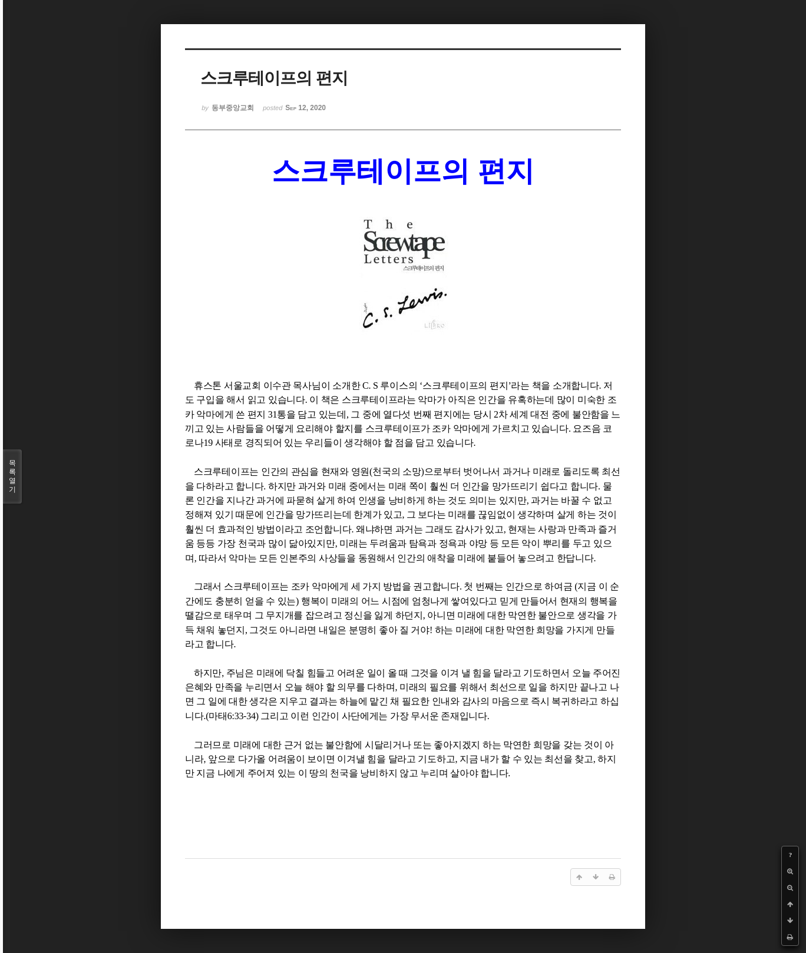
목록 (12, 476)
